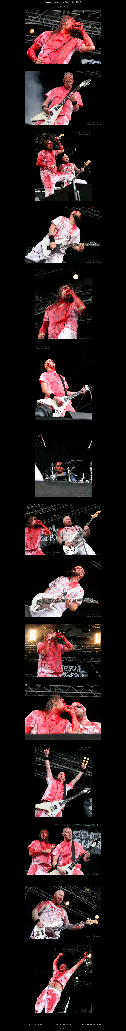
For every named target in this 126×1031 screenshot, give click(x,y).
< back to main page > (62, 1024)
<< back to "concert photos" (36, 1024)
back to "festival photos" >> (91, 1024)
